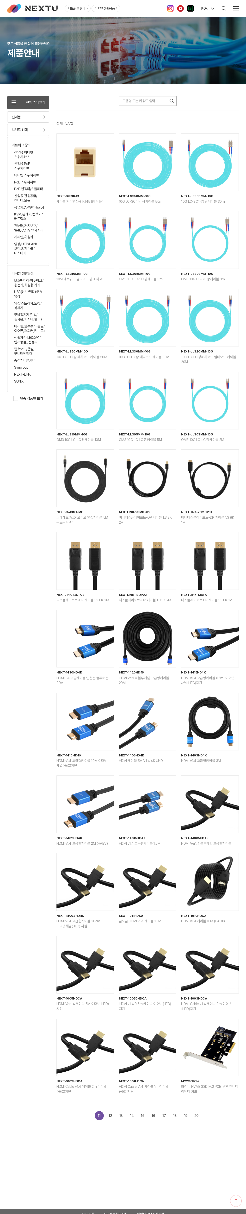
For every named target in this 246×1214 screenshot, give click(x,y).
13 (119, 1118)
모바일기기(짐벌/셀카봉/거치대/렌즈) (28, 318)
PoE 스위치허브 (25, 183)
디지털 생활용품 (106, 8)
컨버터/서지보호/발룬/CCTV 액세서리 (28, 229)
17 (164, 1118)
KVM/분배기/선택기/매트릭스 (28, 217)
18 (176, 1118)
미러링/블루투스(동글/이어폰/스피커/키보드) (29, 329)
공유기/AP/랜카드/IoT (29, 208)
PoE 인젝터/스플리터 (28, 190)
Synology (21, 368)
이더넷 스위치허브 (26, 176)
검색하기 (172, 101)
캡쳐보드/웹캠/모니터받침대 (24, 352)
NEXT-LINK (22, 375)
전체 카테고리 (28, 103)
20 (199, 1118)
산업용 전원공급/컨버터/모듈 (25, 199)
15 (142, 1118)
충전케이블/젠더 (25, 361)
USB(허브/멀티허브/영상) (28, 295)
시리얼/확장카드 (25, 238)
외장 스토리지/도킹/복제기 (27, 306)
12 (107, 1118)
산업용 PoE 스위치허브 (22, 167)
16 (153, 1118)
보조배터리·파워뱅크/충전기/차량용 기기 (28, 284)
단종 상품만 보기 (31, 399)
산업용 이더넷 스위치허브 (23, 155)
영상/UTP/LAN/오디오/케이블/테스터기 (25, 250)
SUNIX (19, 382)
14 (130, 1118)
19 (187, 1118)
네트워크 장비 (78, 8)
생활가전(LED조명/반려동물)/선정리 (27, 341)
